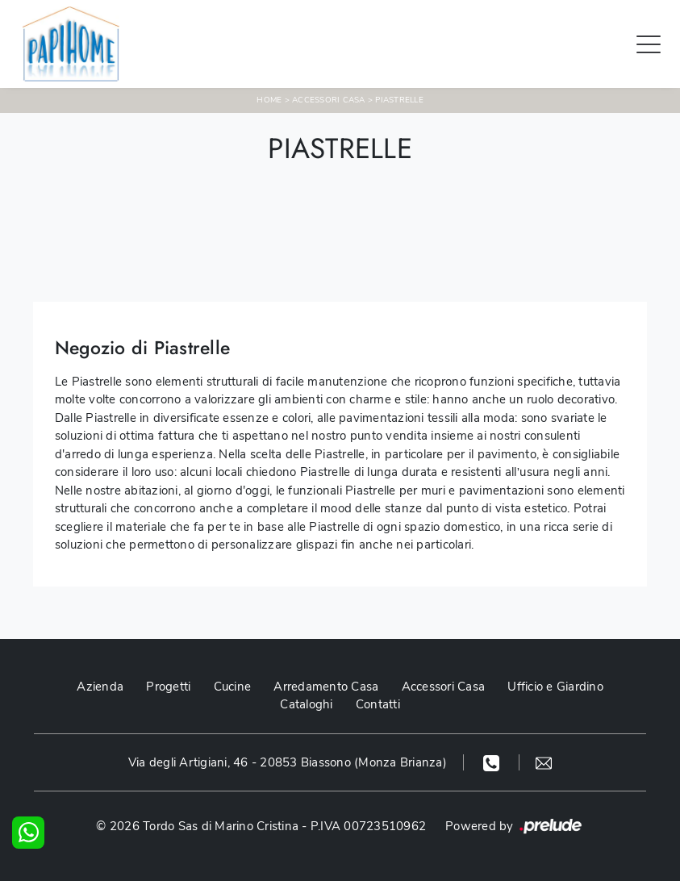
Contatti (378, 704)
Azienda (100, 686)
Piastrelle (399, 100)
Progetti (168, 686)
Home (269, 100)
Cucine (233, 686)
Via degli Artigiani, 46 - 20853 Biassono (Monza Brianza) (287, 762)
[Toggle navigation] (648, 43)
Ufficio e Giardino (555, 686)
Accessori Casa (328, 100)
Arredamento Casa (325, 686)
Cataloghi (306, 704)
